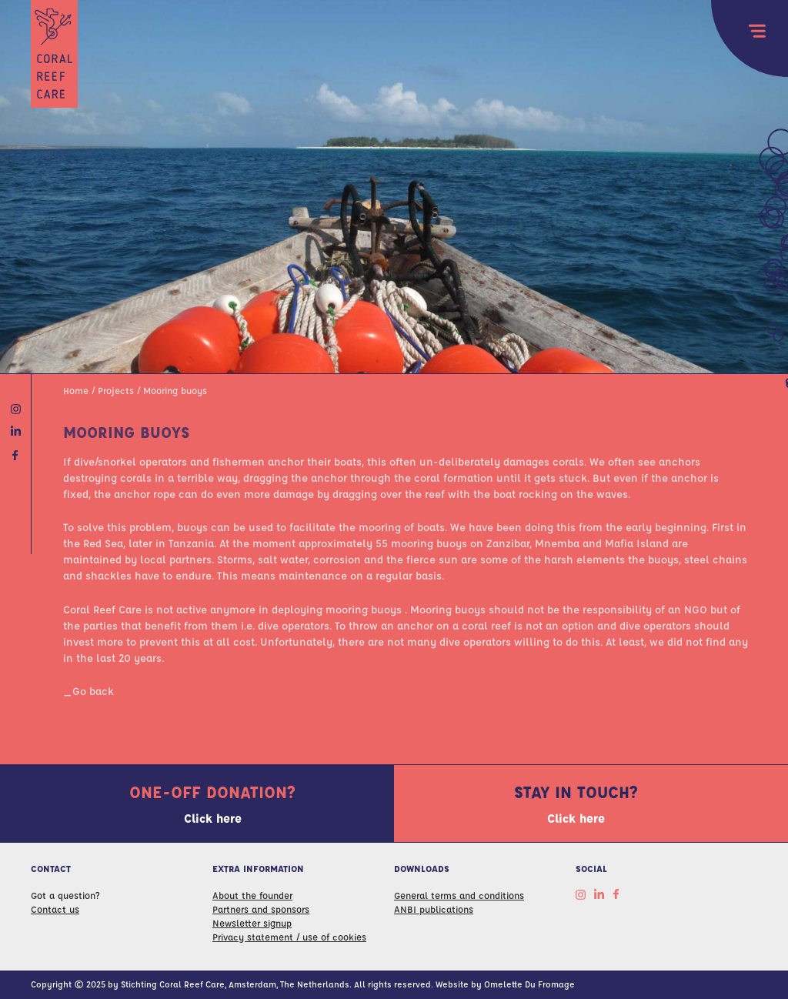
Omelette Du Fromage (529, 984)
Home (75, 390)
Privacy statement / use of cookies (289, 937)
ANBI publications (433, 909)
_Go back (88, 690)
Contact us (55, 909)
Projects (116, 390)
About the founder (252, 895)
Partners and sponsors (260, 909)
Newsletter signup (252, 923)
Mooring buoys (175, 390)
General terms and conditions (459, 895)
